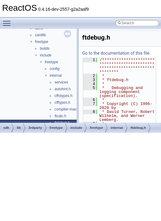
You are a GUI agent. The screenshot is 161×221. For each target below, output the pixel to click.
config (54, 69)
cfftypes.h (62, 102)
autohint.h (63, 89)
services (61, 82)
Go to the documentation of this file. (116, 53)
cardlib (40, 35)
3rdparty (35, 128)
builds (44, 48)
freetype (41, 42)
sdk (6, 128)
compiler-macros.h (70, 109)
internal (56, 75)
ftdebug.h (138, 128)
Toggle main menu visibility (8, 20)
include (46, 55)
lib (19, 128)
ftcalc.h (60, 116)
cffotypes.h (63, 96)
